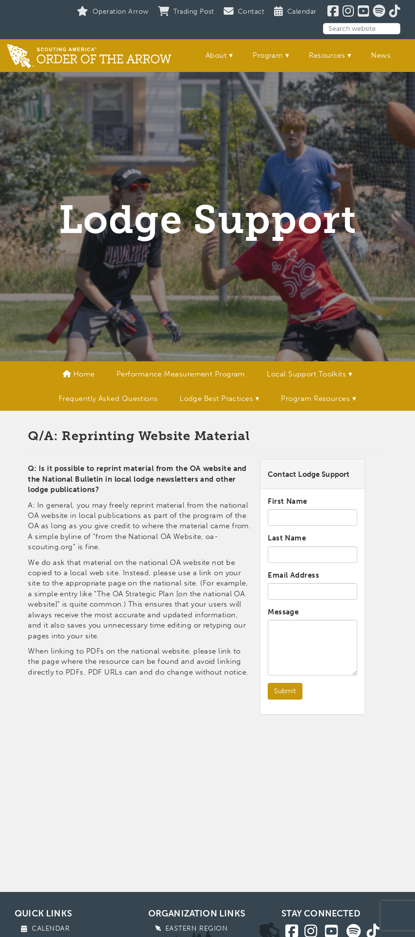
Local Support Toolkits (306, 374)
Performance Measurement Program (180, 374)
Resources (327, 55)
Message (283, 612)
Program (268, 55)
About (216, 55)
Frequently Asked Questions (108, 398)
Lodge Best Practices (216, 398)
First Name (287, 501)
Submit (285, 691)
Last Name (287, 538)
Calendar (50, 928)
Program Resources (315, 398)
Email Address (293, 575)
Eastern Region (196, 928)
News (381, 55)
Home (79, 374)
